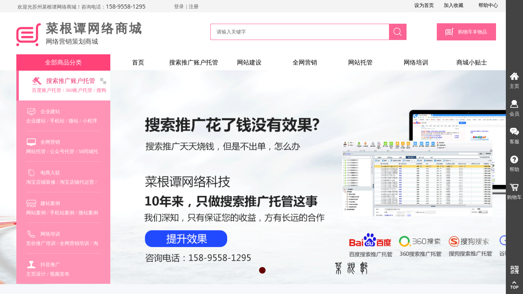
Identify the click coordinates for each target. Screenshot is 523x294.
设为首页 (424, 5)
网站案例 (36, 213)
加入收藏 (453, 5)
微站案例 (88, 213)
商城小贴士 (471, 62)
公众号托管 (62, 151)
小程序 (90, 121)
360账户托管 (78, 90)
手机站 (57, 121)
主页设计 (36, 274)
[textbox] (299, 32)
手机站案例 (62, 213)
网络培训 (416, 62)
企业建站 (50, 111)
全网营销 (305, 62)
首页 (138, 62)
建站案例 (50, 203)
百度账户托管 (46, 90)
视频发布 (59, 274)
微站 (73, 121)
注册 (194, 6)
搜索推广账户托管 (193, 62)
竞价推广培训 (41, 243)
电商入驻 (50, 173)
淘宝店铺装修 (41, 182)
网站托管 (360, 62)
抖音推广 (50, 264)
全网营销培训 (74, 243)
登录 (179, 6)
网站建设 (249, 62)
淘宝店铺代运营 (77, 182)
